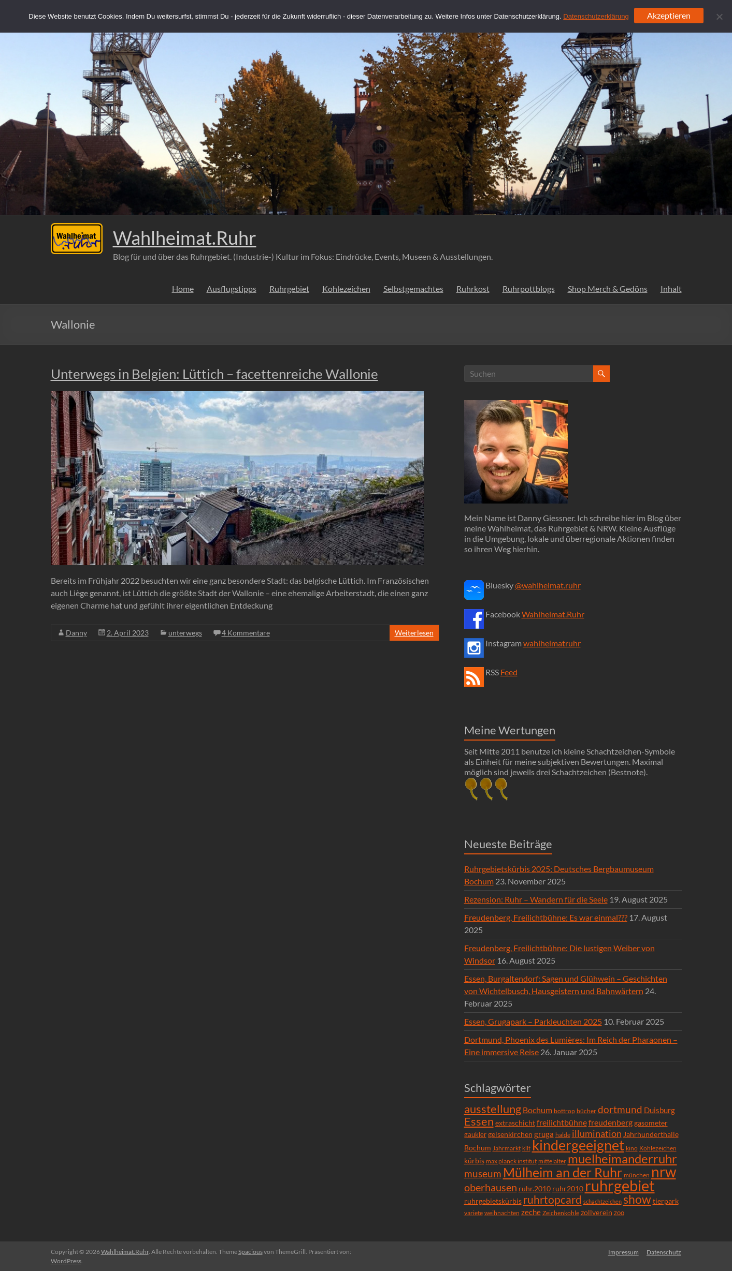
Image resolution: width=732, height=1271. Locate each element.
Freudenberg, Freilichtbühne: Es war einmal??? (545, 917)
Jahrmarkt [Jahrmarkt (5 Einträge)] (507, 1148)
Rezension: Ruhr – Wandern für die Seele (536, 899)
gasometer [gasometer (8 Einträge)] (651, 1123)
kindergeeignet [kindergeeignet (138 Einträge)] (578, 1145)
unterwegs (185, 632)
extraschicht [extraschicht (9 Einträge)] (515, 1122)
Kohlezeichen (346, 288)
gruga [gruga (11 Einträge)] (544, 1134)
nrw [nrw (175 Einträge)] (663, 1171)
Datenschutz (664, 1251)
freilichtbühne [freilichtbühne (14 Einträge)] (562, 1122)
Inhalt (671, 288)
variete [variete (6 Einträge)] (473, 1213)
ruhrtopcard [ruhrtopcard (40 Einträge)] (552, 1199)
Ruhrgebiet (289, 288)
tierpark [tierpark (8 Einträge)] (666, 1201)
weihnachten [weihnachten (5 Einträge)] (502, 1212)
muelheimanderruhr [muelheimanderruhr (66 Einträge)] (622, 1158)
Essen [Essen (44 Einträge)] (479, 1121)
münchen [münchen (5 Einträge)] (637, 1175)
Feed (509, 672)
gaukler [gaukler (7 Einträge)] (475, 1134)
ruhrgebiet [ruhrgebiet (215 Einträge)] (620, 1185)
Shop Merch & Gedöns (608, 288)
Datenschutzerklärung (595, 16)
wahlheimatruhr (552, 643)
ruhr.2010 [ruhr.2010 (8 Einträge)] (535, 1189)
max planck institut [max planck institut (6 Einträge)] (511, 1161)
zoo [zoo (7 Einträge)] (619, 1212)
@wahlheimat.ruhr (548, 585)
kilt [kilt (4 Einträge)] (526, 1148)
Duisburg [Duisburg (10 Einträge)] (659, 1110)
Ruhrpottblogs (529, 288)
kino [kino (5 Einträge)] (632, 1148)
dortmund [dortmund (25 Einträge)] (620, 1109)
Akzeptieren (669, 15)
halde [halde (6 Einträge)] (562, 1135)
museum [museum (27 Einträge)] (482, 1173)
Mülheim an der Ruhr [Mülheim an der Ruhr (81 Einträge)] (562, 1172)
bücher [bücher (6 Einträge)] (586, 1111)
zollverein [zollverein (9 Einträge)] (596, 1212)
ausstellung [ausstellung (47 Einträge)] (492, 1109)
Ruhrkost (473, 288)
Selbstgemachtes (413, 288)
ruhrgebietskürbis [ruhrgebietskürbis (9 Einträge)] (493, 1200)
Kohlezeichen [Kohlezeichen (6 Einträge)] (658, 1148)
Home (183, 288)
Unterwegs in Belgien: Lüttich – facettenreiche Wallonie (214, 373)
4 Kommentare (246, 632)
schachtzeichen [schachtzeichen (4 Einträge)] (602, 1201)
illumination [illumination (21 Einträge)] (597, 1133)
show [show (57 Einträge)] (637, 1199)
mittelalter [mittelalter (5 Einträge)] (552, 1161)
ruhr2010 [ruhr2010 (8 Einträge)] (567, 1189)
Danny (76, 632)
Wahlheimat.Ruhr (184, 237)
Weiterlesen (414, 632)
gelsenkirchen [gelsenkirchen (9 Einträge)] (510, 1134)
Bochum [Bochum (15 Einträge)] (537, 1110)
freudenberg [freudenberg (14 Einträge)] (611, 1122)
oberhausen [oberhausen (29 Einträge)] (490, 1187)
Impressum (623, 1251)
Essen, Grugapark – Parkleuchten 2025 (533, 1021)
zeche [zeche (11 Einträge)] (531, 1212)
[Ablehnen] (719, 16)
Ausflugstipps (231, 288)
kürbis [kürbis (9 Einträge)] (474, 1160)
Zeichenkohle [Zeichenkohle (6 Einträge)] (560, 1213)
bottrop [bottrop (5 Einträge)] (564, 1110)
